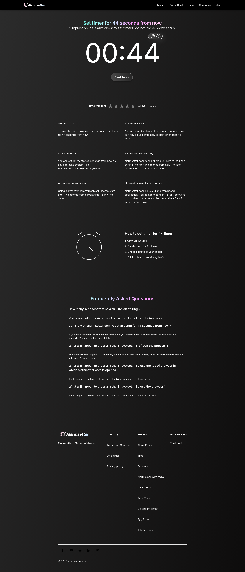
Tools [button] (160, 4)
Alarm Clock (176, 4)
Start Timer (122, 77)
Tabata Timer (145, 530)
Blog (218, 4)
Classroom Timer (148, 508)
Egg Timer (144, 519)
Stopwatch (205, 4)
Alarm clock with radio (151, 476)
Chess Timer (145, 487)
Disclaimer (113, 455)
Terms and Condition (119, 445)
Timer (191, 4)
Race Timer (144, 498)
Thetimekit (176, 443)
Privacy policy (115, 466)
